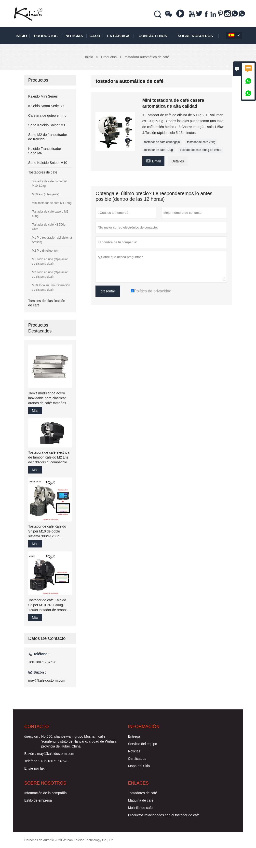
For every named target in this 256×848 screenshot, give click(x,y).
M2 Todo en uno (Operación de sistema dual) (50, 274)
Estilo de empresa (38, 800)
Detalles (178, 161)
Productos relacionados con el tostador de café (164, 815)
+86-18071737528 (42, 662)
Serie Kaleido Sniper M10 (47, 163)
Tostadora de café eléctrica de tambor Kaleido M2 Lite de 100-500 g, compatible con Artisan (48, 457)
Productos (46, 36)
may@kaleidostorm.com (46, 680)
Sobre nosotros (195, 36)
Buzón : (30, 754)
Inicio (21, 36)
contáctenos (153, 36)
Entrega (134, 736)
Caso (95, 36)
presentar (107, 291)
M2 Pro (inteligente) (45, 250)
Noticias (134, 751)
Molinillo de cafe (140, 808)
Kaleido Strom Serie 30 (46, 106)
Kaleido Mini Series (43, 96)
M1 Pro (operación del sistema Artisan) (52, 240)
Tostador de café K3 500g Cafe (49, 227)
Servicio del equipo (142, 744)
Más (35, 411)
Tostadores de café (42, 172)
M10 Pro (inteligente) (45, 194)
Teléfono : (31, 761)
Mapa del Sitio (139, 766)
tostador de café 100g (158, 150)
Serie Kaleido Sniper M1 (46, 125)
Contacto (36, 726)
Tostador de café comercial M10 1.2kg (49, 183)
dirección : (32, 736)
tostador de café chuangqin (162, 142)
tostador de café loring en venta (200, 150)
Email (153, 160)
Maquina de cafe (141, 800)
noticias (74, 36)
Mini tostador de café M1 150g (51, 203)
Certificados (137, 759)
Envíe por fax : (35, 768)
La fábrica (118, 36)
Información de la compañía (45, 793)
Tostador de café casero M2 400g (50, 214)
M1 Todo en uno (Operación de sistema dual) (50, 261)
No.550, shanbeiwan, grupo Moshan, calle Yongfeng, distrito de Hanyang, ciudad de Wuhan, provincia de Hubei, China (79, 741)
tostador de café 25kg (201, 142)
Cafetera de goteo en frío (47, 115)
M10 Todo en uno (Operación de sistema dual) (51, 287)
